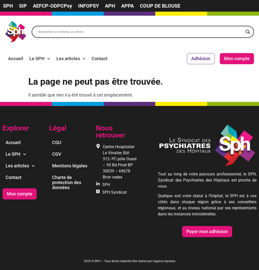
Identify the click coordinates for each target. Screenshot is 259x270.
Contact (99, 58)
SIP (23, 6)
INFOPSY (88, 6)
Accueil (15, 58)
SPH (8, 6)
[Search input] (140, 31)
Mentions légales (69, 165)
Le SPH (39, 58)
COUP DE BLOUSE (160, 6)
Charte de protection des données (66, 182)
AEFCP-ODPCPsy (52, 6)
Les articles (71, 58)
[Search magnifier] (247, 31)
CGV (56, 154)
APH (110, 6)
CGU (56, 142)
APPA (127, 6)
